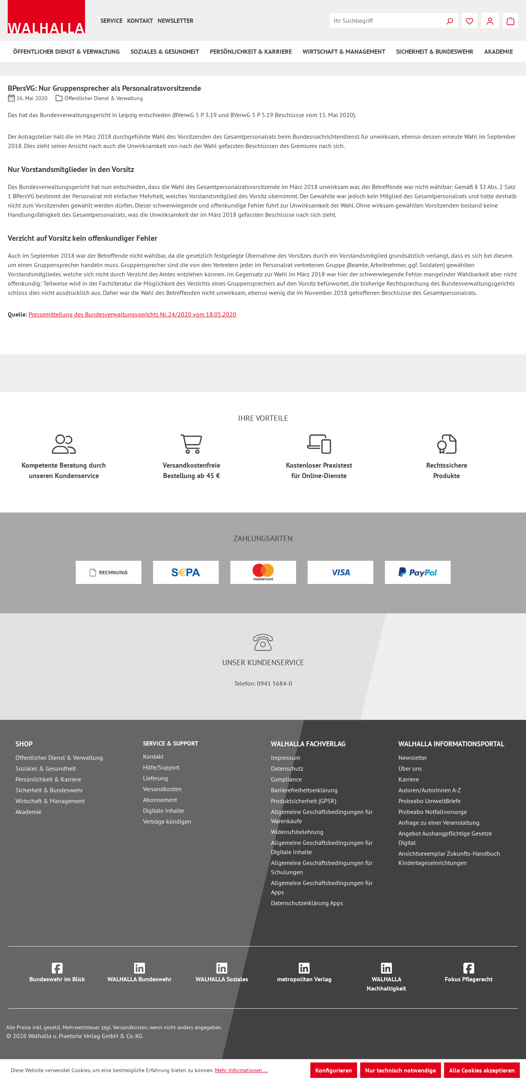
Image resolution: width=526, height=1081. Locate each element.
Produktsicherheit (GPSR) (303, 801)
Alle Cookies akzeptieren (482, 1070)
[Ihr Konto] (490, 20)
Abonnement (160, 800)
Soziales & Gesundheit (45, 768)
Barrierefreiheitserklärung (304, 790)
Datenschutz (287, 768)
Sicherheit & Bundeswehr (49, 790)
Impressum (285, 757)
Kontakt (140, 20)
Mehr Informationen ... (241, 1070)
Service (111, 20)
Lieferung (155, 778)
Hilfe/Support (161, 767)
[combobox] (385, 20)
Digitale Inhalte (163, 810)
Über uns (410, 768)
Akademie (28, 811)
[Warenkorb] (510, 20)
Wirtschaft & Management (50, 801)
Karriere (408, 779)
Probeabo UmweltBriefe (429, 801)
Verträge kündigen (167, 821)
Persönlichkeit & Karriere (48, 779)
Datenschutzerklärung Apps (307, 903)
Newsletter (176, 20)
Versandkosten (162, 789)
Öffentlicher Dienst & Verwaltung (59, 757)
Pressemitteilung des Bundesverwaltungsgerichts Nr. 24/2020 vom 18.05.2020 (132, 314)
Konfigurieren (333, 1070)
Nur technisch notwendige (400, 1070)
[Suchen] (449, 20)
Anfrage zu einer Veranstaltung (439, 822)
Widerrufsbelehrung (297, 832)
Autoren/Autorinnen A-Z (429, 790)
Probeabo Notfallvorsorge (432, 811)
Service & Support (170, 743)
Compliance (286, 779)
